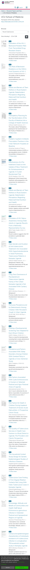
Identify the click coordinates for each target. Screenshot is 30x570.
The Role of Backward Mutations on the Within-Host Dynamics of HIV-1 (18, 69)
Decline (8, 567)
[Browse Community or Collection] (15, 31)
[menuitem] (18, 7)
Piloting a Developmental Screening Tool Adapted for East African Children (18, 330)
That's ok (21, 567)
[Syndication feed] (26, 36)
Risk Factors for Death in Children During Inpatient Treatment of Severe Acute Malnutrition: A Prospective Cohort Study (18, 408)
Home (3, 11)
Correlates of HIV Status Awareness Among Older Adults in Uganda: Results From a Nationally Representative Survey (18, 223)
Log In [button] (21, 7)
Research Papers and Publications (15, 11)
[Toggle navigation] (26, 7)
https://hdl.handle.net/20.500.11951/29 (12, 22)
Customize (3, 564)
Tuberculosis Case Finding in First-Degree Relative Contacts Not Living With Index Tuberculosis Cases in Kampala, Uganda (19, 482)
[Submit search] (15, 7)
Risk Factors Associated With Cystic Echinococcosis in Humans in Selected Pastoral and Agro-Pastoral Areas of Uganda (18, 382)
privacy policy (20, 562)
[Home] (7, 3)
